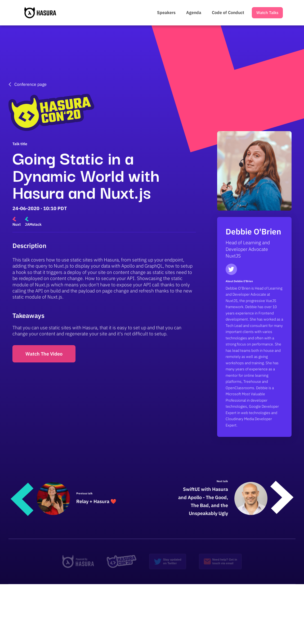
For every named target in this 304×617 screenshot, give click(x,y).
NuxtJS (233, 256)
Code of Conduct (228, 12)
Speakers (166, 12)
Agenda (193, 12)
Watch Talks (267, 12)
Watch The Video (43, 354)
